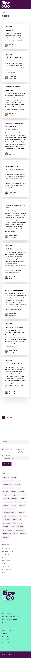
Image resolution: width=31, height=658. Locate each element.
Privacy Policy (6, 637)
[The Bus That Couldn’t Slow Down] (15, 66)
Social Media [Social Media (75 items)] (6, 523)
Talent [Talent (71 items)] (12, 526)
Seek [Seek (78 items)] (20, 519)
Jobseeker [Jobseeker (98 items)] (14, 498)
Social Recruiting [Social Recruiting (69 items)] (17, 523)
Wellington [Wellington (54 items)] (6, 537)
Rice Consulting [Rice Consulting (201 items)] (13, 516)
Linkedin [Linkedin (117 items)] (22, 498)
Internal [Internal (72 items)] (24, 495)
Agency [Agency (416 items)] (14, 477)
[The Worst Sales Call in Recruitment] (15, 377)
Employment (8, 86)
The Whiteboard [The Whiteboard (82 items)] (7, 530)
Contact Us (5, 643)
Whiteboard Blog (7, 631)
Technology (5, 566)
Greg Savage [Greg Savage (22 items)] (6, 495)
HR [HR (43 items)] (19, 495)
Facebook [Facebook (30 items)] (13, 491)
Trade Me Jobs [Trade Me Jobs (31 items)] (7, 533)
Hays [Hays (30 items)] (14, 495)
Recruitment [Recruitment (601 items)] (22, 505)
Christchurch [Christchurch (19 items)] (6, 488)
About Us (5, 622)
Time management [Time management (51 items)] (19, 530)
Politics (4, 557)
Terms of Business (7, 640)
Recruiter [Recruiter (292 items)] (13, 505)
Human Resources (18, 123)
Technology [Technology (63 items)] (20, 526)
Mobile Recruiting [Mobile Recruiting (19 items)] (7, 502)
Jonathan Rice (13, 192)
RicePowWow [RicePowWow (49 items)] (23, 516)
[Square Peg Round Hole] (15, 139)
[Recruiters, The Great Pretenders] (15, 338)
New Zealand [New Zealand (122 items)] (18, 502)
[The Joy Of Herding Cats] (15, 178)
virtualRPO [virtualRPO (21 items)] (23, 533)
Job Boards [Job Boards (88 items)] (6, 498)
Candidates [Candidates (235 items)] (17, 484)
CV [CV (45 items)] (14, 488)
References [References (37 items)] (21, 512)
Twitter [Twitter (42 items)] (16, 533)
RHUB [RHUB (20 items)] (4, 516)
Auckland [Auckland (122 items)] (18, 481)
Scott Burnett (12, 44)
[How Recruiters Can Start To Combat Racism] (15, 219)
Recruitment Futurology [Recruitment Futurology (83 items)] (9, 512)
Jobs (3, 610)
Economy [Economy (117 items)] (5, 491)
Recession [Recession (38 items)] (5, 505)
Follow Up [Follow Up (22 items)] (21, 491)
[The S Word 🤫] (15, 36)
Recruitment (8, 26)
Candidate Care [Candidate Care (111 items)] (7, 484)
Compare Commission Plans (10, 616)
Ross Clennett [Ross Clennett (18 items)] (6, 519)
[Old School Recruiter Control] (15, 262)
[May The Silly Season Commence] (15, 301)
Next (11, 417)
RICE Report (6, 613)
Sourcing (15, 126)
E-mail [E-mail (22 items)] (19, 488)
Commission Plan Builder (9, 619)
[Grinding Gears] (15, 101)
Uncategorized (6, 569)
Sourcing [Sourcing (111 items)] (5, 526)
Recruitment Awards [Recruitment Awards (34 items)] (8, 509)
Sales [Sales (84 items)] (14, 519)
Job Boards (5, 554)
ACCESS (5, 634)
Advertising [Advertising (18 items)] (6, 477)
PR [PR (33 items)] (25, 502)
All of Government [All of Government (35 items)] (8, 481)
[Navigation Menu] (29, 4)
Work (3, 572)
